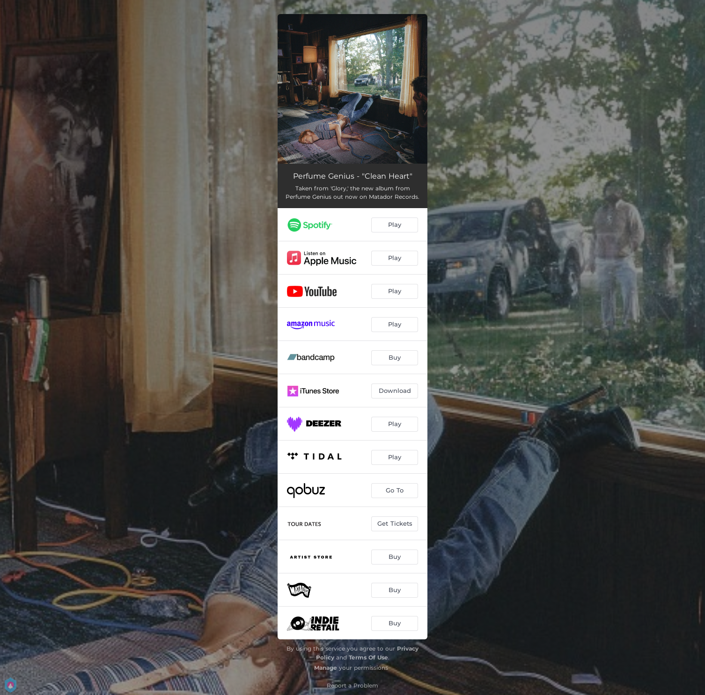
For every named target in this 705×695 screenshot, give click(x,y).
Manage (325, 667)
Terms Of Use (368, 657)
